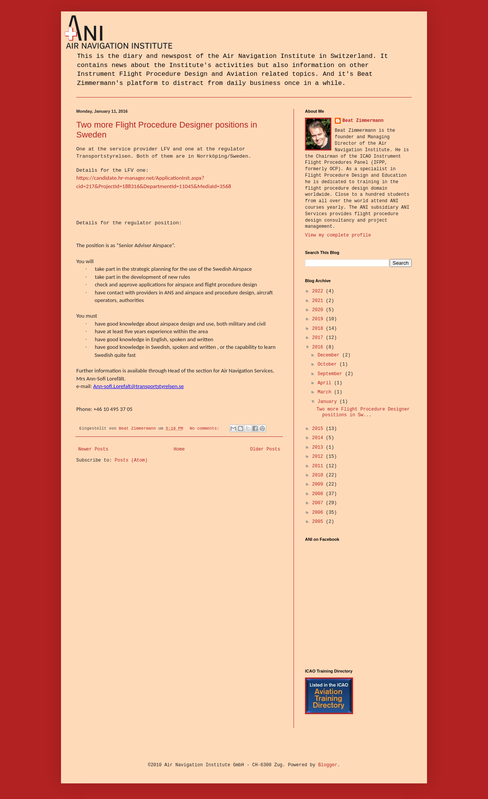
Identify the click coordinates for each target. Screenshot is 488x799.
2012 (319, 456)
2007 (319, 503)
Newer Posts (93, 449)
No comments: (205, 428)
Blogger (327, 765)
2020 (319, 310)
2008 (319, 494)
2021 (319, 301)
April (326, 383)
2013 (319, 447)
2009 (319, 484)
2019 (319, 319)
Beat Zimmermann (363, 120)
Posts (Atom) (131, 460)
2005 (319, 521)
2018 (319, 328)
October (329, 364)
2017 (319, 337)
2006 (319, 512)
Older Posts (265, 449)
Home (179, 449)
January (329, 401)
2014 (319, 438)
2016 (319, 347)
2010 (319, 475)
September (331, 374)
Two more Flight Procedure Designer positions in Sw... (363, 412)
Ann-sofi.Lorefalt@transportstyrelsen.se (138, 386)
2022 (319, 291)
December (330, 355)
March (326, 392)
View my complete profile (338, 235)
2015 (319, 428)
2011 (319, 466)
